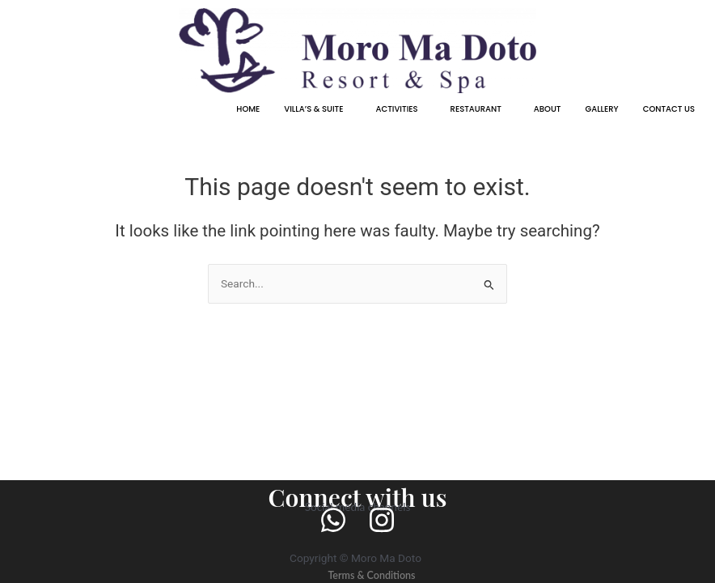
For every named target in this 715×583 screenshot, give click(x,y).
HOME (248, 109)
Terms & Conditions (372, 574)
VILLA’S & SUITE (313, 109)
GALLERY (601, 109)
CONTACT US (669, 109)
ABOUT (547, 109)
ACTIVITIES (396, 109)
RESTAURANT (476, 109)
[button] (317, 109)
